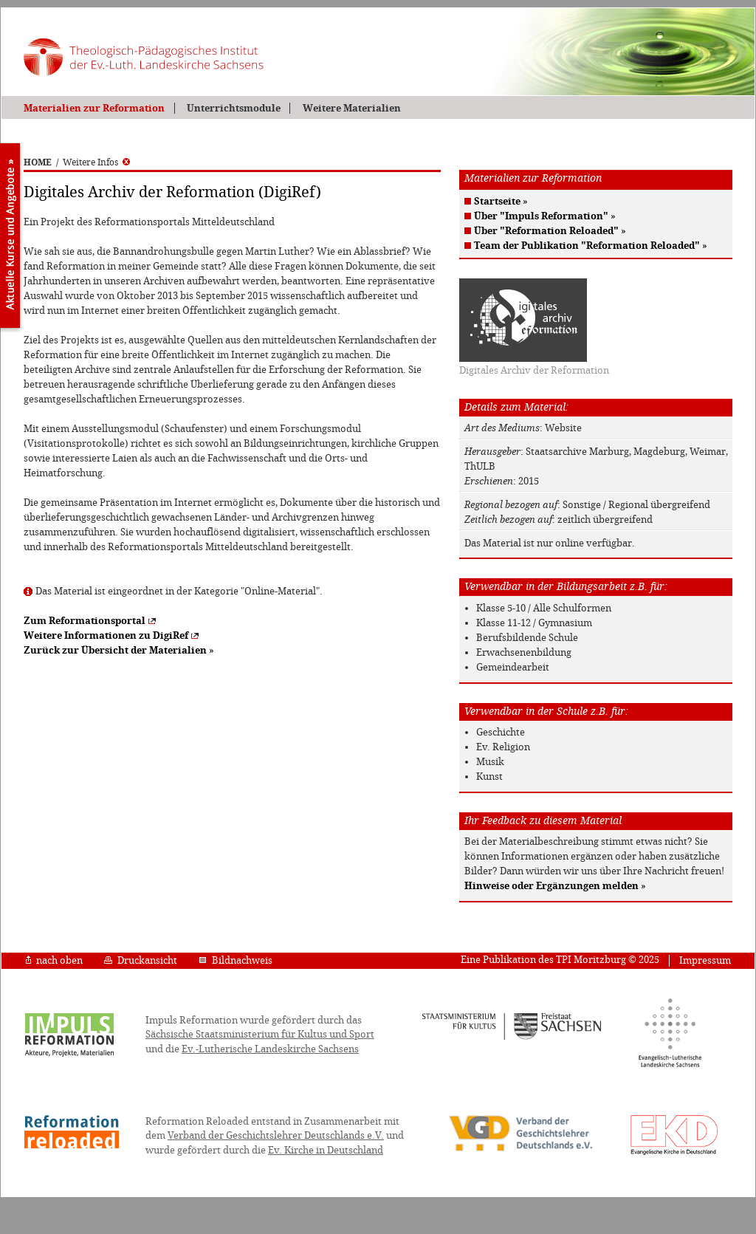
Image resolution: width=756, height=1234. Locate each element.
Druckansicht (140, 960)
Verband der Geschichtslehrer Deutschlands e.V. (276, 1135)
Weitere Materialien (352, 108)
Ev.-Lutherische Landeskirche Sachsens (270, 1049)
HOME (38, 162)
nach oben (54, 960)
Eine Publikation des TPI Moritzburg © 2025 (560, 959)
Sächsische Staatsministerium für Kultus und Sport (259, 1034)
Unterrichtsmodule (234, 108)
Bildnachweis (235, 960)
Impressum (705, 960)
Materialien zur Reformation (94, 108)
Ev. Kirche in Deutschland (325, 1150)
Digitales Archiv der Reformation (534, 370)
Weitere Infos (96, 162)
